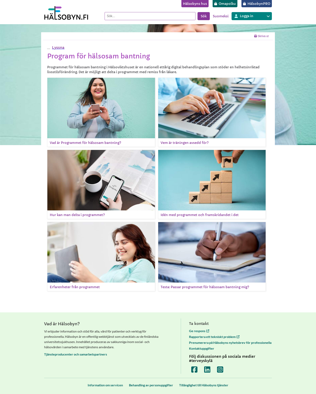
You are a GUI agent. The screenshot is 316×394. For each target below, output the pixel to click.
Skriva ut (261, 36)
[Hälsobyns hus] (195, 3)
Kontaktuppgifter (201, 348)
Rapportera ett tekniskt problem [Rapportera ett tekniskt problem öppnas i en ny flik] (214, 337)
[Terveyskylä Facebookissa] (194, 369)
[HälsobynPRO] (256, 3)
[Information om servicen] (105, 385)
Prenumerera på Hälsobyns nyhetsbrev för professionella (230, 342)
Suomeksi (221, 16)
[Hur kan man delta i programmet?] (101, 184)
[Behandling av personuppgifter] (151, 385)
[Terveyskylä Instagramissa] (220, 369)
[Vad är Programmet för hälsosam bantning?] (101, 112)
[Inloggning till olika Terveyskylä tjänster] (252, 16)
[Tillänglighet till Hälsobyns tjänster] (203, 385)
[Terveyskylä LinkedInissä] (207, 369)
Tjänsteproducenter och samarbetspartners (75, 354)
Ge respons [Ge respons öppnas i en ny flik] (199, 331)
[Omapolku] (225, 3)
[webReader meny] (48, 48)
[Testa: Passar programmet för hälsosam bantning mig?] (212, 256)
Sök (204, 16)
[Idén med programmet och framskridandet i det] (212, 184)
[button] (57, 47)
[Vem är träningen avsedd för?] (212, 112)
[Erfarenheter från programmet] (101, 256)
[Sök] (150, 16)
